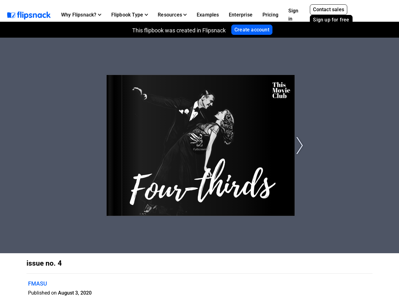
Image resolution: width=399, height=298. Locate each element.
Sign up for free (331, 20)
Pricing (270, 15)
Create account (251, 30)
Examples (208, 15)
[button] (81, 15)
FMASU (37, 283)
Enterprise (240, 15)
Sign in (293, 15)
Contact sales (328, 9)
